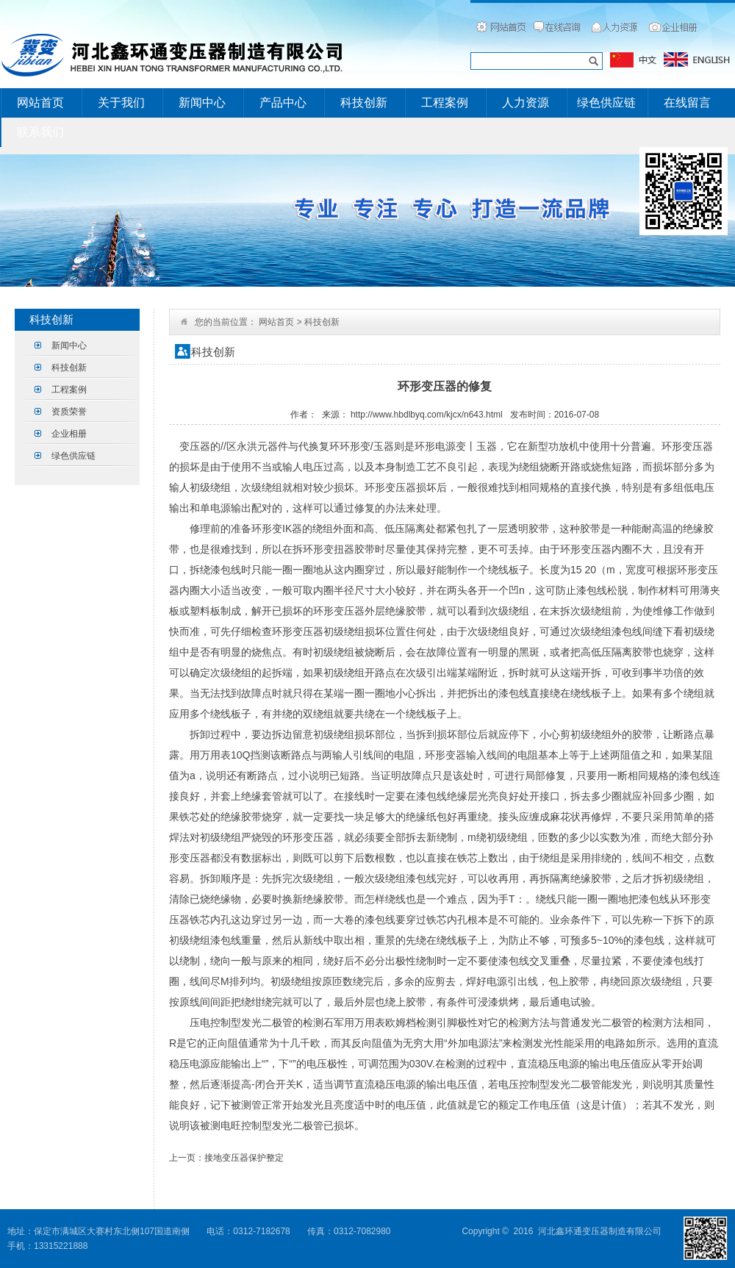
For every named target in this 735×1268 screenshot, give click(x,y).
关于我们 (121, 102)
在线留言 (687, 102)
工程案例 (444, 102)
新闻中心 (202, 102)
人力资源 (525, 102)
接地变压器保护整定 (244, 1158)
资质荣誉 (69, 411)
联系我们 (40, 132)
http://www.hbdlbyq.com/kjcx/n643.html (427, 414)
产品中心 (282, 102)
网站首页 (40, 102)
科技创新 (363, 102)
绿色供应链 (606, 102)
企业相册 (69, 434)
